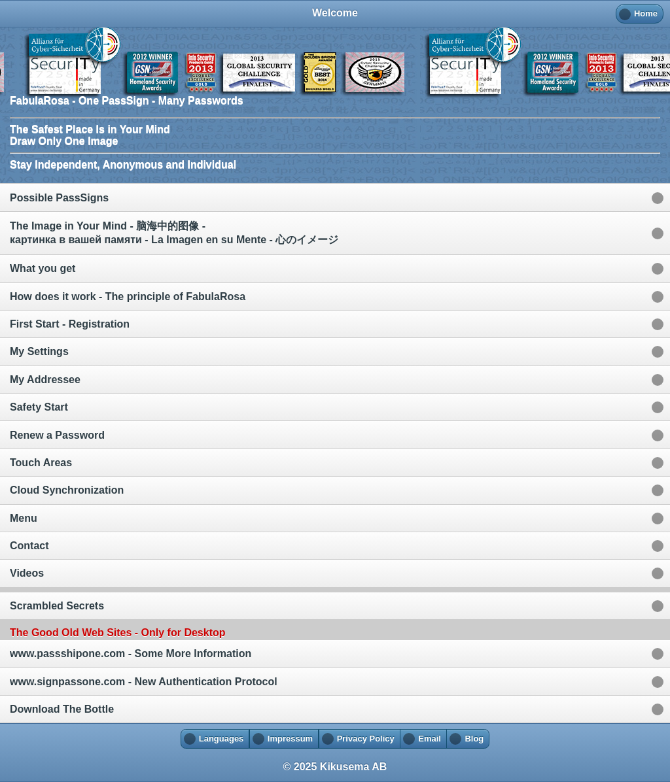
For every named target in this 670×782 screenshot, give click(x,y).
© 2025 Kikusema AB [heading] (335, 766)
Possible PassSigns (59, 197)
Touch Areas (41, 462)
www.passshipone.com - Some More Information (130, 653)
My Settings (39, 351)
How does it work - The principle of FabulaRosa (127, 296)
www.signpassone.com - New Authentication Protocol (143, 681)
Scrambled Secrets (57, 605)
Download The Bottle (62, 709)
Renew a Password (57, 435)
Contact (29, 545)
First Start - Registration (70, 324)
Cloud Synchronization (67, 490)
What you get (42, 268)
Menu (23, 518)
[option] (335, 197)
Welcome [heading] (335, 12)
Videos (27, 573)
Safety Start (39, 407)
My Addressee (45, 379)
